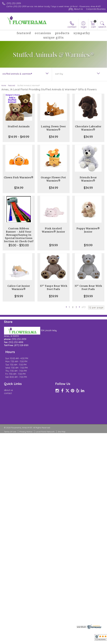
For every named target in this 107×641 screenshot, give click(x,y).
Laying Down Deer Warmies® (53, 128)
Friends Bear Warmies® (88, 179)
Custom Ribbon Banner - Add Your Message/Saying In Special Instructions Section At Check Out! (18, 235)
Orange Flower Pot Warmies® (53, 179)
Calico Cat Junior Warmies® (19, 287)
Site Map (61, 421)
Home (3, 85)
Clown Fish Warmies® (19, 177)
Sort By (59, 73)
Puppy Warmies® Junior (88, 230)
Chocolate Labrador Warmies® (88, 128)
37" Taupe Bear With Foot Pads (53, 287)
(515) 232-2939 (14, 3)
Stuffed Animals (19, 126)
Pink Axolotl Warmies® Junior (53, 230)
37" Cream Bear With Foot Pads (88, 287)
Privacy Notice (25, 421)
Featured (11, 85)
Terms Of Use (10, 421)
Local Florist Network (45, 421)
